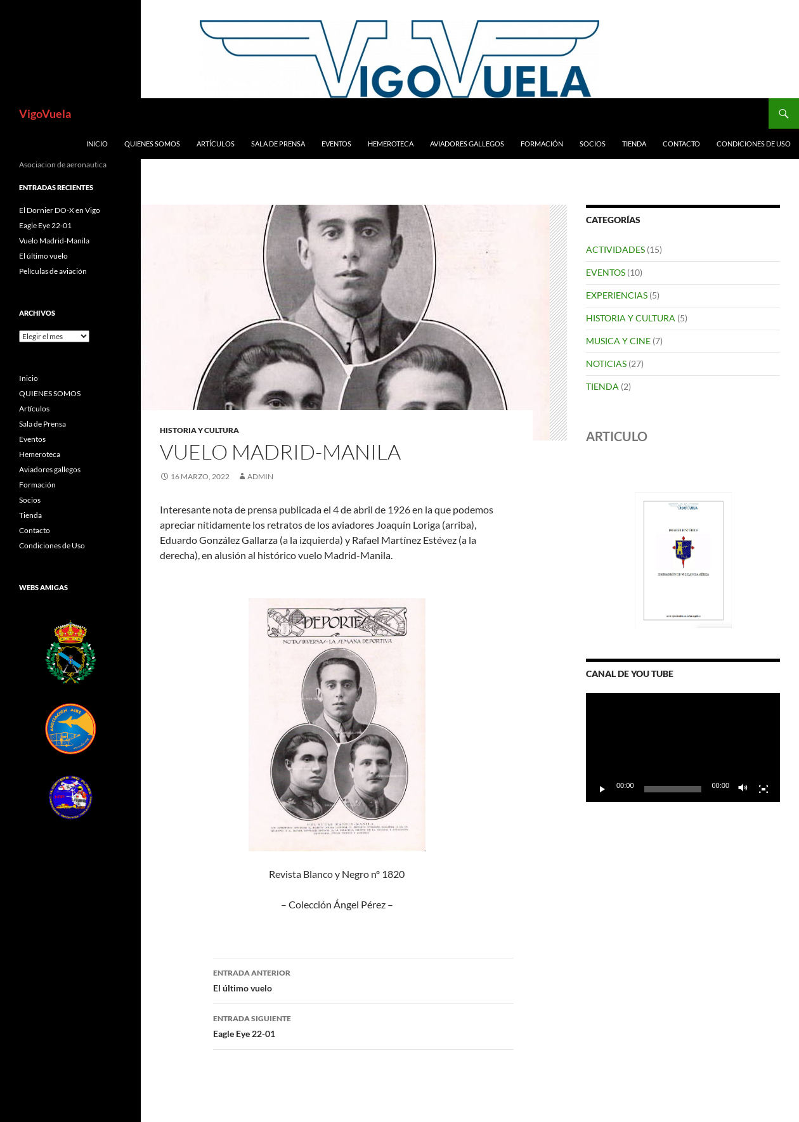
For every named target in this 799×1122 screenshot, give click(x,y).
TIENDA (602, 386)
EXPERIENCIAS (616, 295)
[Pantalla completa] (763, 789)
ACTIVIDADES (615, 249)
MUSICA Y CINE (618, 340)
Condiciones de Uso (754, 143)
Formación (542, 143)
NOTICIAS (606, 363)
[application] (683, 747)
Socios (593, 143)
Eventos (336, 143)
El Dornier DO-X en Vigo (59, 210)
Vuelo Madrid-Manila (54, 240)
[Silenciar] (743, 789)
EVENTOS (605, 272)
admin (260, 476)
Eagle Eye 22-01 (363, 1025)
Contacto (681, 143)
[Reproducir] (602, 789)
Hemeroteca (390, 143)
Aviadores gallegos (467, 143)
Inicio (97, 143)
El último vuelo (363, 979)
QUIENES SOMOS (152, 143)
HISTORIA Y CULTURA (199, 430)
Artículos (216, 143)
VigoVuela (45, 113)
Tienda (634, 143)
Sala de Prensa (278, 143)
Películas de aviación (53, 271)
